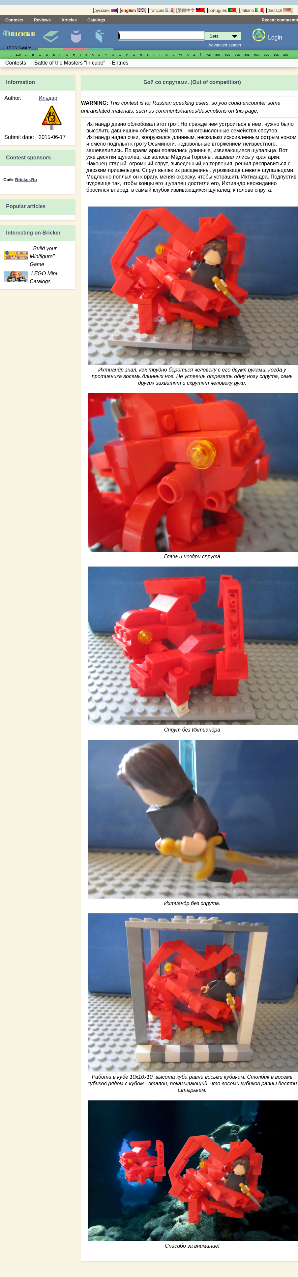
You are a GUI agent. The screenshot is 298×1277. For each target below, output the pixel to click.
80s (247, 54)
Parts (100, 37)
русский (106, 10)
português (222, 10)
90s (256, 54)
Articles (69, 19)
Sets (50, 37)
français (161, 10)
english (133, 10)
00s (266, 54)
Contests (14, 19)
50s (217, 54)
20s (285, 54)
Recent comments (280, 19)
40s (208, 54)
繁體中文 (191, 10)
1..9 (18, 54)
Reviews (42, 19)
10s (276, 54)
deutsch (279, 10)
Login (275, 37)
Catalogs (96, 19)
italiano (252, 10)
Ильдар (48, 98)
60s (227, 54)
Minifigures (75, 37)
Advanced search (224, 44)
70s (237, 54)
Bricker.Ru (26, 179)
